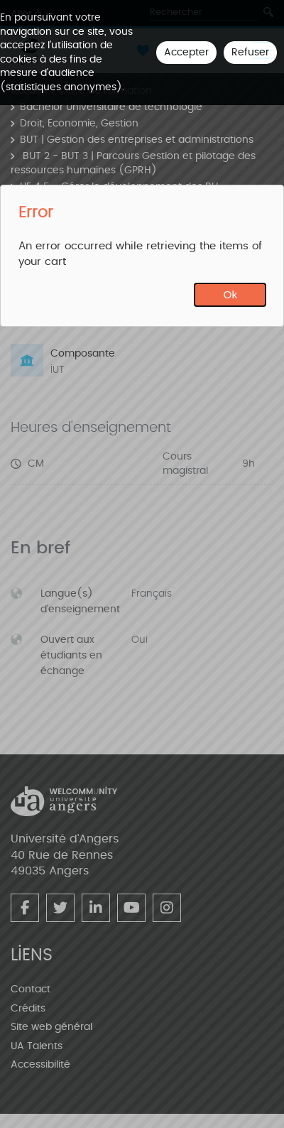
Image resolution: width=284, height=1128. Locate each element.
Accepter (186, 52)
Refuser (250, 52)
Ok (231, 294)
